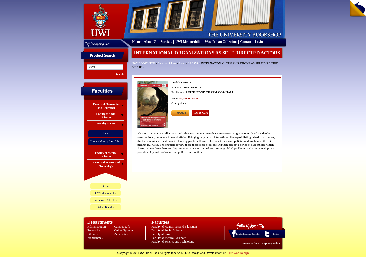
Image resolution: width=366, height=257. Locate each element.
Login (259, 41)
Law (182, 63)
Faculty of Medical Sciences (168, 237)
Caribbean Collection (105, 200)
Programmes (95, 237)
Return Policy (250, 243)
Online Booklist (105, 207)
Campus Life (122, 226)
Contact (245, 41)
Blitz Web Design (238, 253)
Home (136, 41)
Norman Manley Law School (106, 141)
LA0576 (193, 63)
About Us (150, 41)
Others (105, 186)
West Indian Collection (221, 41)
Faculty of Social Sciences (167, 230)
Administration (96, 226)
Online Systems (123, 230)
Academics (121, 234)
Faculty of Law (167, 63)
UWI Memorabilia (188, 41)
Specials (166, 41)
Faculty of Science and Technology (172, 241)
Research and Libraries (95, 232)
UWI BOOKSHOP (143, 63)
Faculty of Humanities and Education (174, 226)
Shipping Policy (271, 243)
